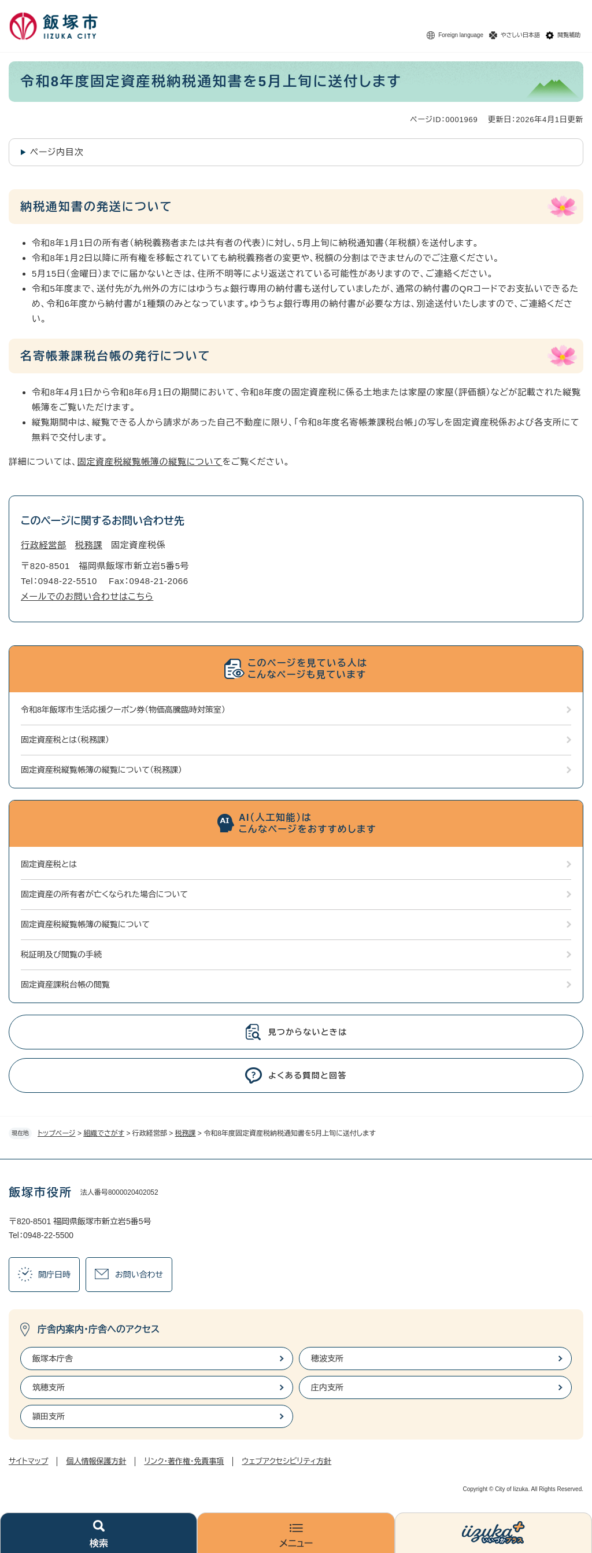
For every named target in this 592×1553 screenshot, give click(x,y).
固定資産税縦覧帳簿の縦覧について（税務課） (101, 769)
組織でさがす (103, 1133)
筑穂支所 (48, 1387)
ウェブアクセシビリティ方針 (286, 1461)
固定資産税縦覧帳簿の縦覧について (150, 462)
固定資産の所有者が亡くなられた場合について (104, 894)
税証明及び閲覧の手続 (61, 954)
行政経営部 (43, 545)
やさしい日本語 (520, 35)
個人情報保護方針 (96, 1461)
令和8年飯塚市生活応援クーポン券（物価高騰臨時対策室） (123, 709)
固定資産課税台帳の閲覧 (65, 984)
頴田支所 (48, 1416)
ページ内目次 (57, 152)
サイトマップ (28, 1461)
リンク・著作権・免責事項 (184, 1461)
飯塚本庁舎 (52, 1358)
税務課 (185, 1133)
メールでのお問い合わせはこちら (87, 596)
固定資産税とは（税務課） (65, 739)
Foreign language (460, 35)
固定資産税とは (49, 864)
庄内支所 (327, 1387)
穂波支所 (327, 1358)
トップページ (57, 1133)
